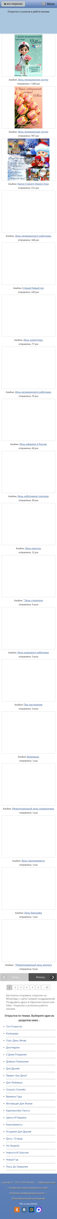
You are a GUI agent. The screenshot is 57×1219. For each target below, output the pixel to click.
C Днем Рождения (16, 1054)
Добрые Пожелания (17, 1061)
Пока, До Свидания (17, 1166)
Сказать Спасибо (16, 1089)
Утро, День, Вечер (16, 1040)
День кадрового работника (33, 652)
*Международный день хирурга (33, 965)
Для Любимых (14, 1082)
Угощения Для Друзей (18, 1131)
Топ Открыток (14, 1026)
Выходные (33, 756)
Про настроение (33, 704)
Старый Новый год (33, 288)
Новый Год (12, 1159)
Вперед (40, 977)
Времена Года (14, 1096)
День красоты (33, 548)
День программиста (33, 860)
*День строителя (33, 600)
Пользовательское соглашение (28, 1198)
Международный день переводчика (33, 808)
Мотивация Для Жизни (19, 1103)
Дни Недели (13, 1047)
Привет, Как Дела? (16, 1075)
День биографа (33, 912)
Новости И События (17, 1152)
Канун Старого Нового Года (33, 183)
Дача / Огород (14, 1138)
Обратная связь (47, 1182)
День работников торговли (33, 496)
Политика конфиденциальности (27, 1193)
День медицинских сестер (33, 79)
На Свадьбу (12, 1145)
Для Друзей (12, 1068)
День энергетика (33, 340)
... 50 (45, 987)
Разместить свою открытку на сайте (28, 1187)
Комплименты (14, 1124)
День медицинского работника (33, 236)
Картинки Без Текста (18, 1110)
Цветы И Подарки (16, 1117)
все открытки (13, 3)
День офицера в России (33, 444)
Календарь (12, 1033)
